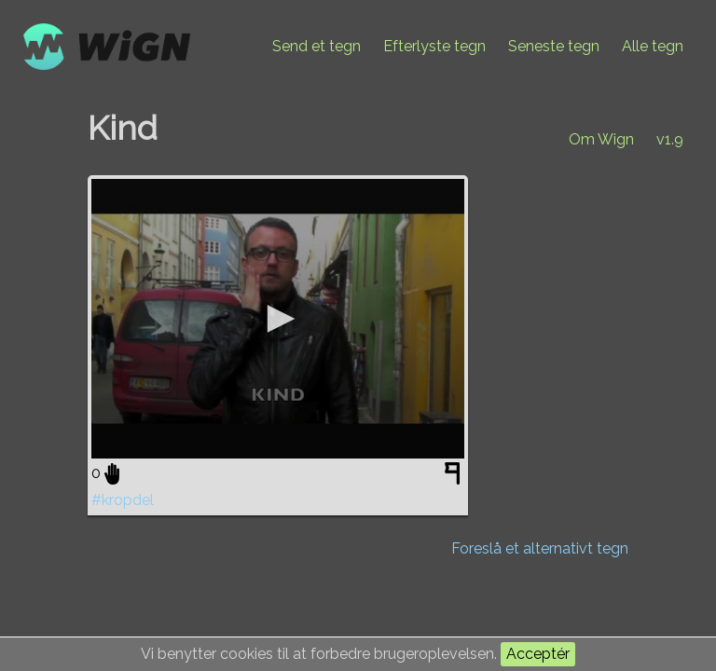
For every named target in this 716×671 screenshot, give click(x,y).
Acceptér (538, 654)
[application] (277, 319)
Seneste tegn (553, 46)
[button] (277, 318)
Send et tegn (316, 46)
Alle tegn (652, 46)
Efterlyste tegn (434, 46)
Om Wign (601, 139)
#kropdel (122, 500)
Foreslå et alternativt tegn (539, 548)
